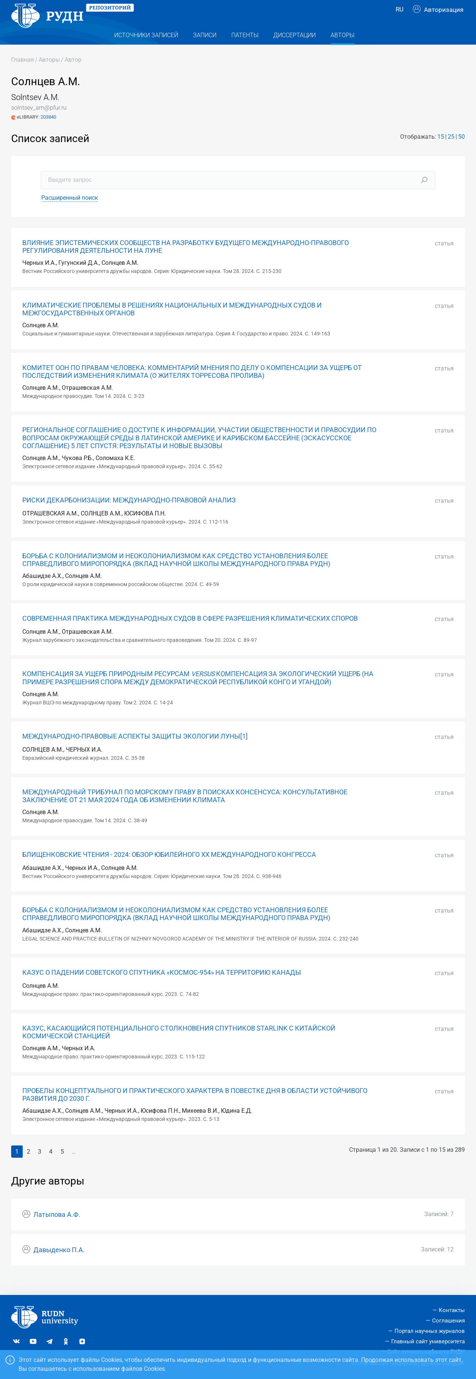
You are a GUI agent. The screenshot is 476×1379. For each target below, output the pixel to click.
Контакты (452, 1310)
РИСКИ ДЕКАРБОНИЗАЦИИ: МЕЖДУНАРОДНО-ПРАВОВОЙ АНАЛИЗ (129, 515)
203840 (48, 132)
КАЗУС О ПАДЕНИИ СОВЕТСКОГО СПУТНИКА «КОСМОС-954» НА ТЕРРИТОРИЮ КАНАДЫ (161, 987)
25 (451, 151)
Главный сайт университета (428, 1341)
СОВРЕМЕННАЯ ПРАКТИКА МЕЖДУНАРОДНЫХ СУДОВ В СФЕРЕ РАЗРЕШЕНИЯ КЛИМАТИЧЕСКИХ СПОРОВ (190, 633)
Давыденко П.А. (59, 1265)
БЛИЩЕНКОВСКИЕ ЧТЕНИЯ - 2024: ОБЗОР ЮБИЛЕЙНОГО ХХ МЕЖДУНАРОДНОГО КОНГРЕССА (169, 869)
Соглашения (448, 1320)
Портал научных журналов (430, 1331)
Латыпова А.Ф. (56, 1229)
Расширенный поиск (69, 212)
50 (461, 151)
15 (440, 151)
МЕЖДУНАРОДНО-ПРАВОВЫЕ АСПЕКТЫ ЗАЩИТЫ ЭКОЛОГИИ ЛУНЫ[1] (135, 751)
